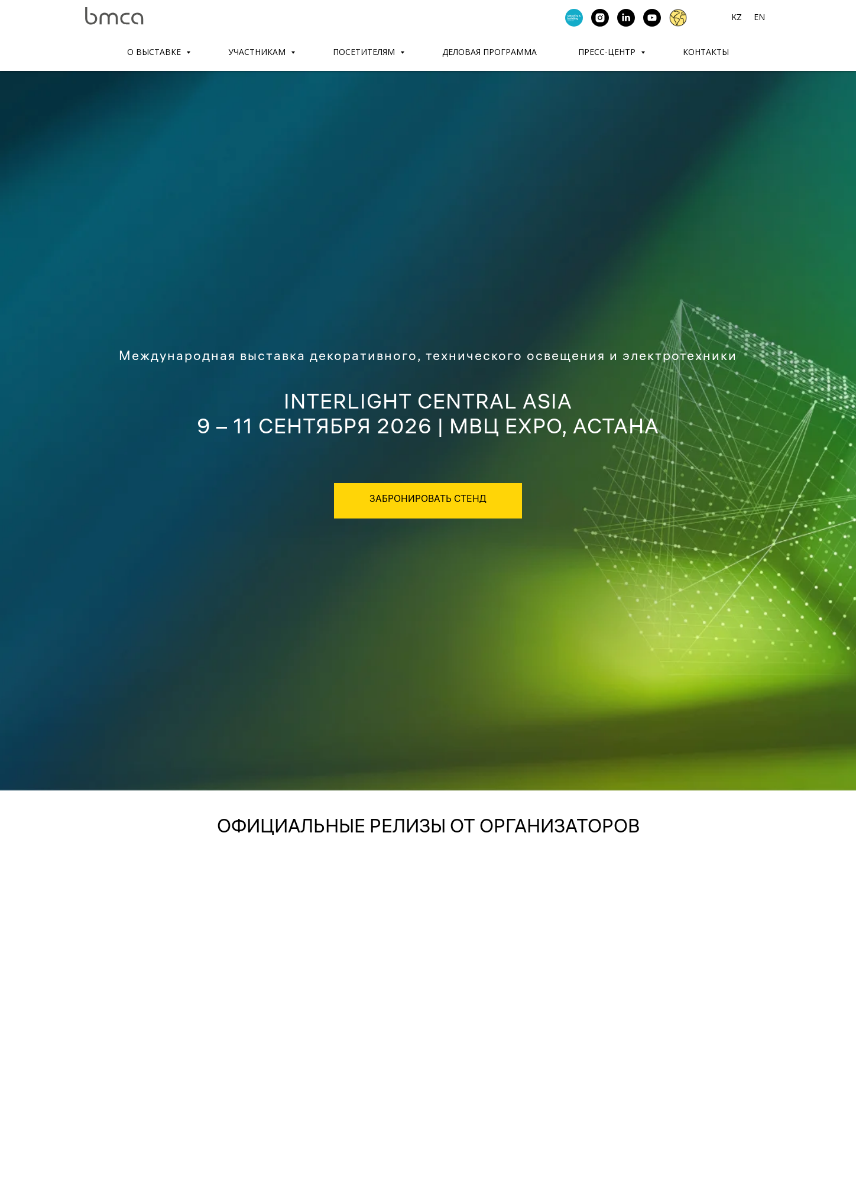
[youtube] (652, 18)
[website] (678, 18)
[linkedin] (626, 18)
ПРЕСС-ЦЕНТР (608, 51)
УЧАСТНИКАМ (258, 51)
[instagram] (600, 18)
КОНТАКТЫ (706, 51)
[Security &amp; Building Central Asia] (574, 18)
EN (759, 16)
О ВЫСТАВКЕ (155, 51)
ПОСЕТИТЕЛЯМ (365, 51)
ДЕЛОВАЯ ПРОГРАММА (489, 51)
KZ (736, 16)
